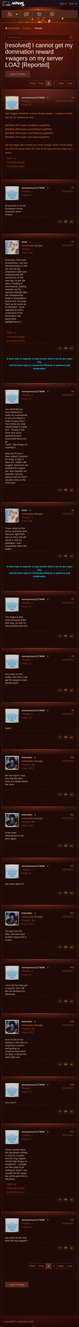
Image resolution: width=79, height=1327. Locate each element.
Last (70, 83)
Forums (27, 28)
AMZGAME (12, 28)
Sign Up (73, 3)
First (32, 83)
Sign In (63, 3)
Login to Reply (17, 74)
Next (61, 83)
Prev (41, 83)
